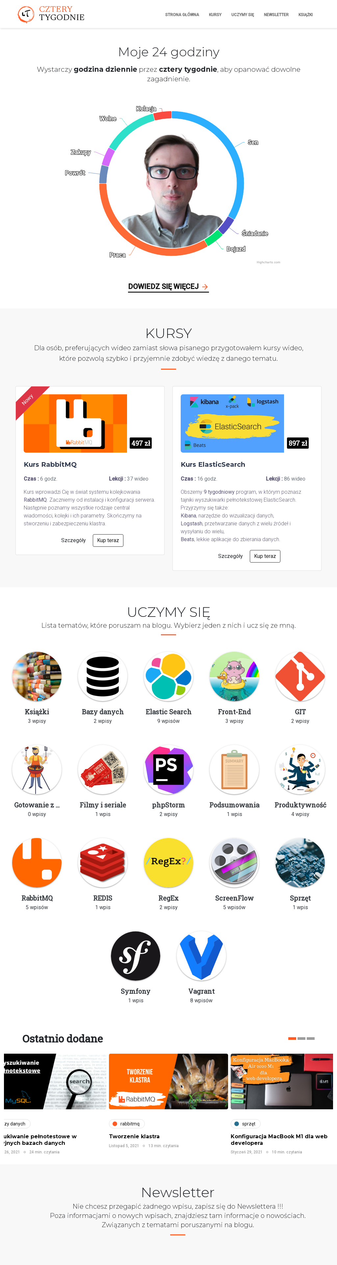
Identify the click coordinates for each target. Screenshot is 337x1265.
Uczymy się (242, 15)
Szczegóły (73, 540)
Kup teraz (108, 540)
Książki (305, 15)
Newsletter (276, 15)
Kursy (215, 15)
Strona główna (182, 15)
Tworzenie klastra (134, 1136)
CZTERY (62, 14)
